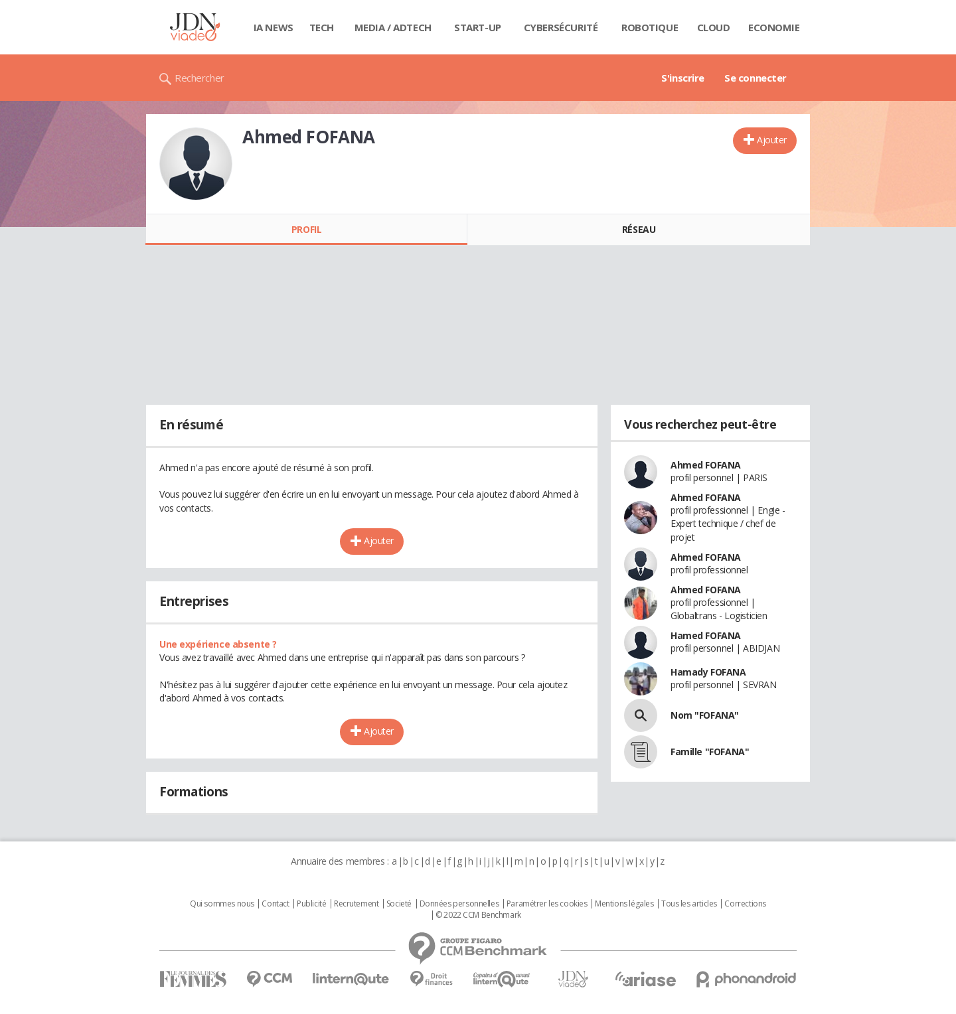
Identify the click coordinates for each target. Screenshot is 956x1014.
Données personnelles (459, 903)
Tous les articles (689, 903)
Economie (774, 27)
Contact (275, 903)
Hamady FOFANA (708, 672)
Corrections (744, 903)
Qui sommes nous (222, 903)
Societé (399, 903)
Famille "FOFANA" (710, 751)
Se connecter (755, 77)
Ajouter (772, 139)
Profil (306, 229)
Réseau (638, 229)
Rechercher (199, 77)
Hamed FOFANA (706, 635)
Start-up (477, 27)
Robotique (649, 27)
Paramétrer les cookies (547, 903)
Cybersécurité (561, 27)
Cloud (713, 27)
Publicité (311, 903)
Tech (321, 27)
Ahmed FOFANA (706, 465)
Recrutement (356, 903)
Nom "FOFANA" (705, 715)
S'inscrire (682, 77)
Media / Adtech (393, 27)
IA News (273, 27)
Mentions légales (624, 903)
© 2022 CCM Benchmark (478, 915)
